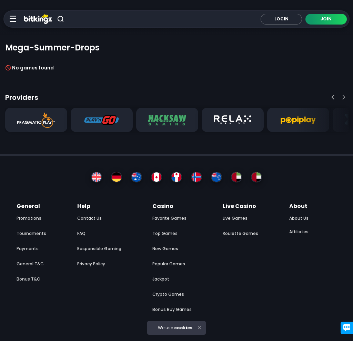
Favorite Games (169, 218)
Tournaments (31, 233)
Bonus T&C (28, 279)
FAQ (81, 233)
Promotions (29, 218)
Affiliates (299, 232)
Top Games (165, 233)
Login (281, 19)
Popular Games (168, 264)
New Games (165, 249)
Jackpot (160, 279)
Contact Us (89, 218)
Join (326, 19)
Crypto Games (168, 294)
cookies (183, 328)
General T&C (30, 264)
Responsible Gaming (99, 249)
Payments (28, 249)
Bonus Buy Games (172, 309)
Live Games (235, 218)
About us (299, 218)
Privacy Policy (91, 264)
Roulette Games (240, 233)
